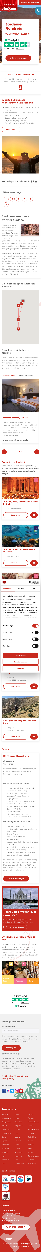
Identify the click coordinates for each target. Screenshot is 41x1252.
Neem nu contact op (15, 927)
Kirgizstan (19, 1126)
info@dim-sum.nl (11, 1221)
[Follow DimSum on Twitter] (12, 1091)
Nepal (17, 1160)
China (4, 1137)
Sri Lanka (31, 1133)
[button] (6, 199)
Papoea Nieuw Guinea (33, 1124)
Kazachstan (19, 1122)
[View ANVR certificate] (21, 1178)
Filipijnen (5, 1148)
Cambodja (6, 1129)
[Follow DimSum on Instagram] (17, 1091)
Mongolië (18, 1152)
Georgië (5, 1152)
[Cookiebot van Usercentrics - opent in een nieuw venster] (29, 582)
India (3, 1156)
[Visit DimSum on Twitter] (11, 1239)
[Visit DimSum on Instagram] (5, 1239)
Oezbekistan (19, 1164)
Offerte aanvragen (18, 58)
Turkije (30, 1152)
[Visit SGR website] (5, 1178)
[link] (8, 972)
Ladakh (17, 1129)
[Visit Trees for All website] (5, 1186)
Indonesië (5, 1160)
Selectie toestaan (20, 662)
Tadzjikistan (32, 1137)
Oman (30, 1114)
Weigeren (20, 668)
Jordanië (18, 1118)
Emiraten (5, 1145)
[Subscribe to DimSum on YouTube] (21, 1091)
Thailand (31, 1145)
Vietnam (31, 1160)
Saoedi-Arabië (33, 1129)
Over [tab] (34, 588)
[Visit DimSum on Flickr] (9, 1239)
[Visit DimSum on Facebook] (4, 1091)
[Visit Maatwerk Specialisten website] (6, 1195)
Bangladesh (6, 1122)
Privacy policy (8, 1079)
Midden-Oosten (18, 1146)
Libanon (18, 1137)
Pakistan (31, 1118)
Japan (17, 1114)
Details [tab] (21, 588)
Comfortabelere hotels (26, 375)
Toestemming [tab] (8, 588)
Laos (16, 1133)
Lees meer (11, 129)
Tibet (30, 1148)
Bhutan (4, 1126)
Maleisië (18, 1141)
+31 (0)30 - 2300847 (15, 1227)
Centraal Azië (7, 1133)
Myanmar (18, 1156)
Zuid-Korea (32, 1164)
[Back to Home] (8, 6)
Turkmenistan (33, 1156)
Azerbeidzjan (6, 1118)
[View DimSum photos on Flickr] (8, 1091)
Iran (3, 1164)
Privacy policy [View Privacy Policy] (26, 1244)
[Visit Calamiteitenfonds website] (28, 1178)
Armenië (5, 1114)
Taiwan (30, 1141)
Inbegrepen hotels (9, 375)
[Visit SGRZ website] (13, 1178)
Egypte (4, 1141)
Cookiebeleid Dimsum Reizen (15, 1076)
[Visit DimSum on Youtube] (7, 1239)
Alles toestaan (20, 655)
